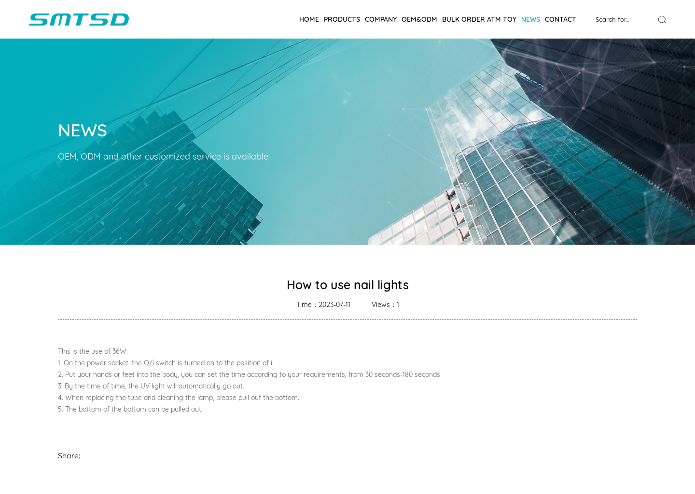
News (530, 19)
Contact (560, 19)
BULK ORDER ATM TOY (479, 19)
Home (309, 19)
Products (342, 19)
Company (381, 19)
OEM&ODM (419, 19)
